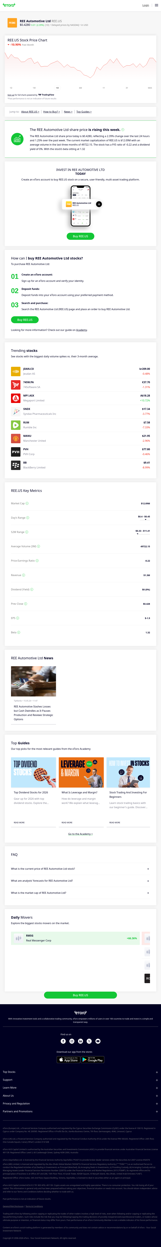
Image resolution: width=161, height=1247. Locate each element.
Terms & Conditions (34, 1206)
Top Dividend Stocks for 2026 (31, 792)
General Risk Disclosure (13, 1206)
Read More (19, 822)
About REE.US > (30, 111)
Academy (81, 330)
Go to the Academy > (80, 834)
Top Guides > (84, 111)
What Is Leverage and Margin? (79, 792)
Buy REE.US (80, 236)
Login (145, 5)
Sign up (11, 95)
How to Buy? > (51, 111)
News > (68, 111)
